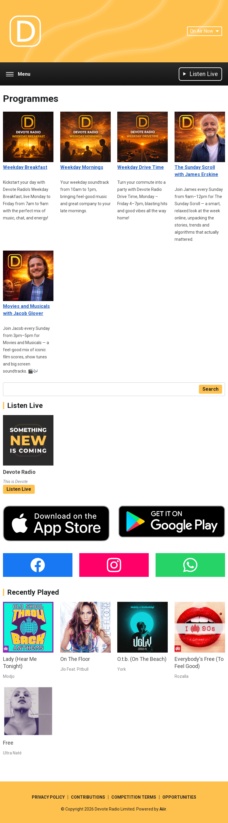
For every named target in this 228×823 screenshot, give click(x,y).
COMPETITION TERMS (133, 797)
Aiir (162, 809)
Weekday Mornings (85, 141)
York (121, 669)
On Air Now (204, 31)
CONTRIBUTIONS (88, 797)
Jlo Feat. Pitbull (74, 669)
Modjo (9, 676)
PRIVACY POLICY (48, 797)
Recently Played (33, 592)
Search (210, 389)
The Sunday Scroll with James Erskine (200, 144)
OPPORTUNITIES (179, 797)
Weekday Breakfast (28, 141)
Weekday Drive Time (142, 141)
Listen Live (19, 489)
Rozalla (182, 676)
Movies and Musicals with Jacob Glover (28, 283)
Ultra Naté (12, 753)
